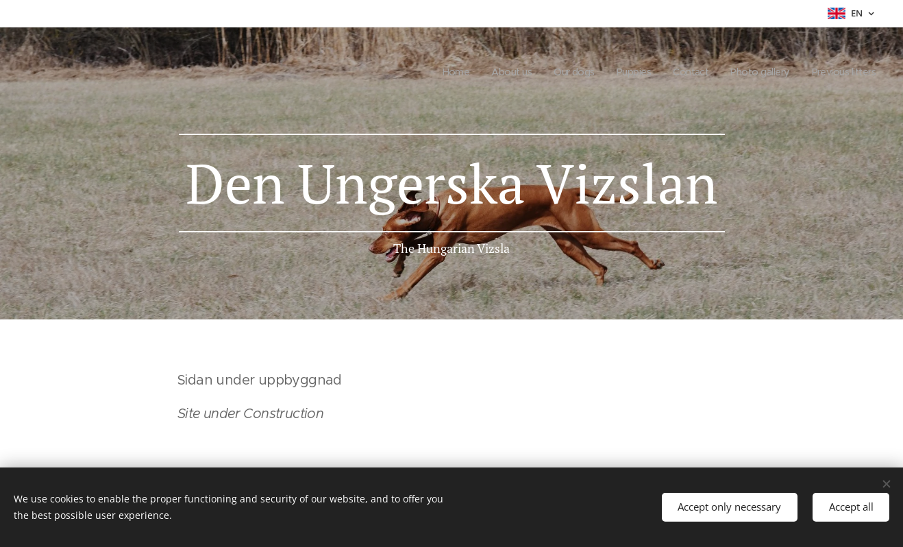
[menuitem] (437, 72)
